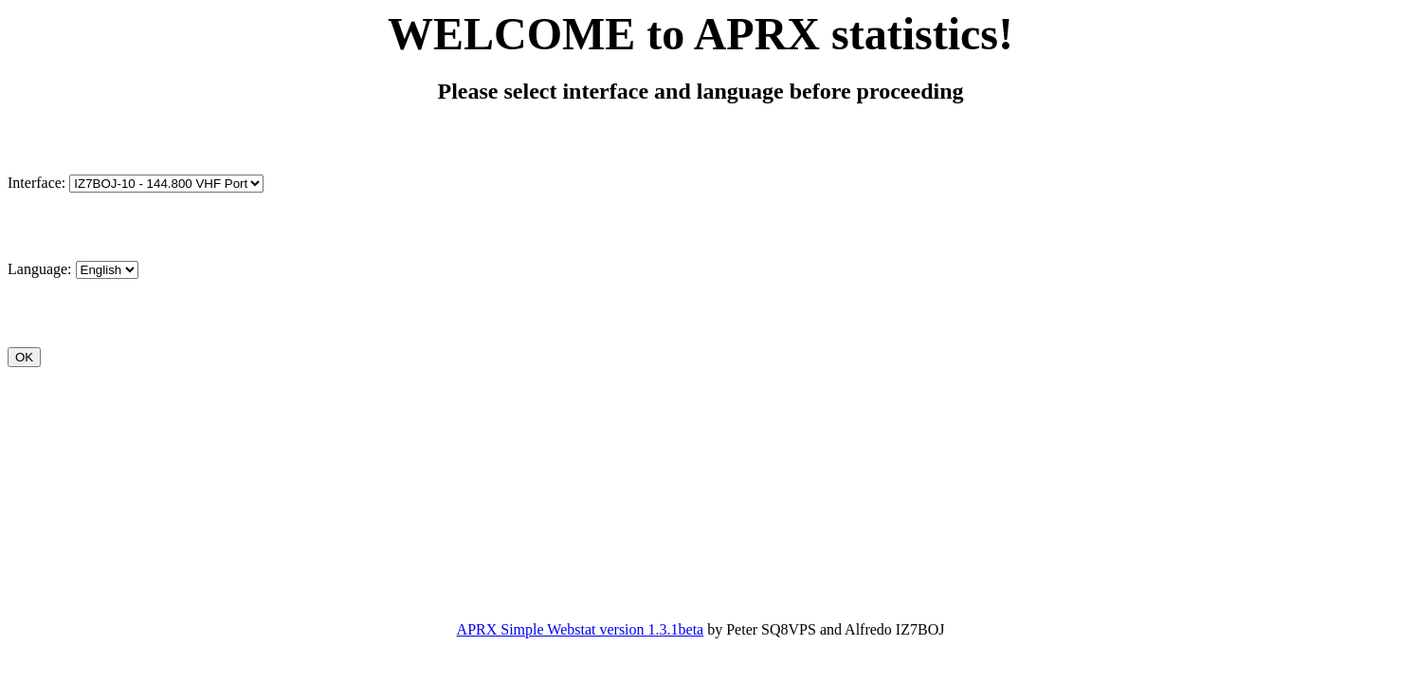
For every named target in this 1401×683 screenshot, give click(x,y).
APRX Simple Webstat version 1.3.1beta (580, 629)
